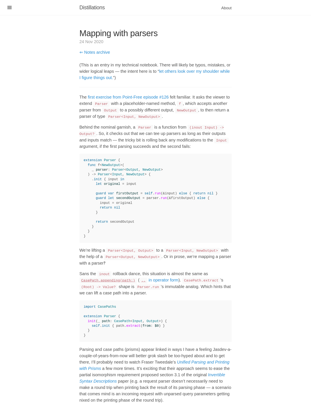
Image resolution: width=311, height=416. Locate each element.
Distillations (92, 7)
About (226, 8)
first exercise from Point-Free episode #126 (128, 97)
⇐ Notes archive (94, 52)
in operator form (159, 280)
